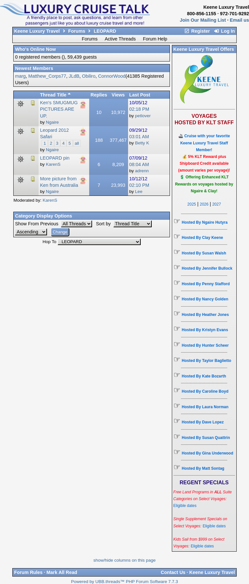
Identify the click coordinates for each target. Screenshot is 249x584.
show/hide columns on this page (124, 560)
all (77, 143)
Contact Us (173, 572)
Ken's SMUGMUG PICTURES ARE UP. (58, 109)
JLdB (74, 76)
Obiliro (89, 76)
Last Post (139, 94)
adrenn (142, 170)
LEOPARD (105, 31)
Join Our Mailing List (203, 20)
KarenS (49, 200)
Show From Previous (37, 223)
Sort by (104, 223)
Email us (239, 20)
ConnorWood (111, 76)
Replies (98, 94)
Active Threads (120, 38)
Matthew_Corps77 (47, 76)
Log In (224, 31)
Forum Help (155, 38)
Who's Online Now (35, 49)
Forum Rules (28, 572)
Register (197, 31)
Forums (76, 31)
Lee (139, 191)
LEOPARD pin (54, 158)
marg (20, 76)
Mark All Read (61, 572)
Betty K (142, 142)
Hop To (49, 241)
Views (118, 94)
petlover (143, 115)
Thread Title (55, 94)
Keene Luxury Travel (37, 31)
